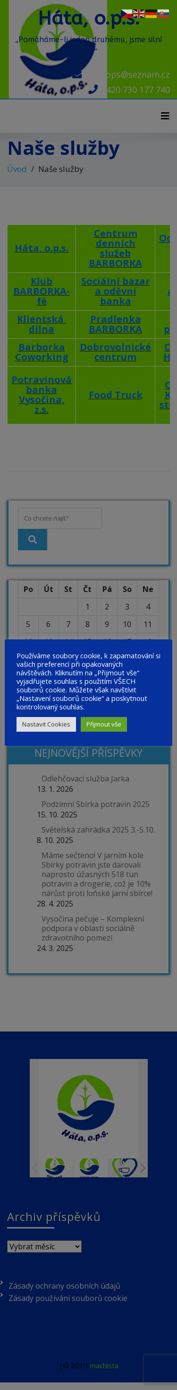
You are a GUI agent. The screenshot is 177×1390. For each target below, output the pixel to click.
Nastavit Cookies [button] (46, 724)
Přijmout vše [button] (103, 724)
